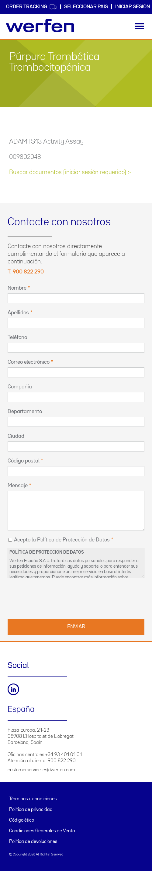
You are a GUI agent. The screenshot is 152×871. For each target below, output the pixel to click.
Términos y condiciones (33, 799)
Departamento (25, 411)
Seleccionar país (86, 7)
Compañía (20, 386)
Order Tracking (31, 7)
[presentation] (54, 598)
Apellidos (18, 312)
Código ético (21, 820)
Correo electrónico (29, 362)
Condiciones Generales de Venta (42, 831)
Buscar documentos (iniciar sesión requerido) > (70, 172)
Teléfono (17, 337)
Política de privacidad (31, 810)
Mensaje (18, 485)
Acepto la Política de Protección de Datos (62, 539)
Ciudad (16, 436)
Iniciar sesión (132, 7)
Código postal (24, 461)
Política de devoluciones (33, 842)
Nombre (17, 288)
